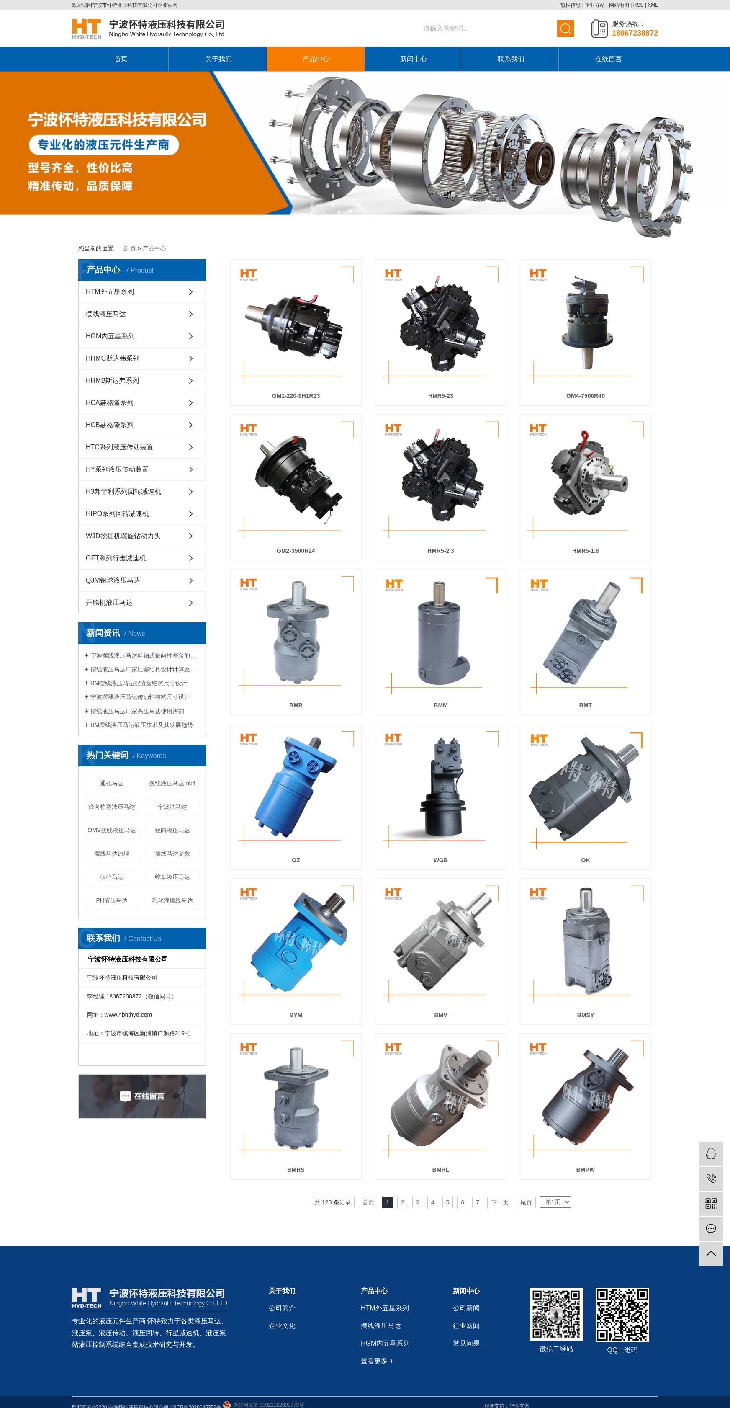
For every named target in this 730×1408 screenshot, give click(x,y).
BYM (295, 1015)
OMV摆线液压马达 (111, 830)
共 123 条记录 (332, 1202)
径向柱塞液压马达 (111, 806)
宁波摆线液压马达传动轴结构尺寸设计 (140, 697)
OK (585, 860)
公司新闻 (466, 1308)
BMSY (585, 1015)
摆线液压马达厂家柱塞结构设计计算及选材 (145, 669)
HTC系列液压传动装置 (119, 447)
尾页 (526, 1202)
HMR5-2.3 (440, 550)
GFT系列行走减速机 (116, 558)
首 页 (129, 248)
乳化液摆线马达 (172, 900)
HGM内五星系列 (110, 336)
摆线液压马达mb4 (172, 783)
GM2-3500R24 (296, 550)
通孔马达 (111, 783)
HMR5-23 (440, 395)
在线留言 (608, 58)
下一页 (500, 1202)
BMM (440, 705)
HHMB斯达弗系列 (112, 380)
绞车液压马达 (172, 877)
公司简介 (282, 1308)
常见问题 (466, 1343)
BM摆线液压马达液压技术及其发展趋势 (141, 725)
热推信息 (570, 5)
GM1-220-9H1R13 (296, 395)
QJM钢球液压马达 (113, 580)
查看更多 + (377, 1360)
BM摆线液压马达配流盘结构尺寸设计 (138, 683)
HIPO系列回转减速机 (117, 513)
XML (653, 5)
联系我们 (511, 58)
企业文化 (282, 1325)
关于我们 (218, 58)
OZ (296, 860)
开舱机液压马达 (109, 602)
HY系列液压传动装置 (117, 469)
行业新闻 (466, 1325)
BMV (440, 1015)
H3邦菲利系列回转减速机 (123, 491)
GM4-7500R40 (585, 395)
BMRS (295, 1169)
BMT (585, 705)
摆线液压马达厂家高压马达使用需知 (137, 711)
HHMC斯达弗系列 (112, 358)
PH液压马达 (112, 900)
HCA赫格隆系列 (110, 402)
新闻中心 (413, 58)
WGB (441, 860)
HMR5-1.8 (585, 550)
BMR (296, 705)
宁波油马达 (172, 806)
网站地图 (619, 5)
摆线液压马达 (106, 313)
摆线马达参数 (172, 853)
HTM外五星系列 (110, 291)
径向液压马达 (172, 830)
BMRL (440, 1169)
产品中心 (316, 58)
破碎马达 (111, 877)
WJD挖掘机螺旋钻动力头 (123, 535)
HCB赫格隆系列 (110, 424)
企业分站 (595, 5)
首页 (121, 58)
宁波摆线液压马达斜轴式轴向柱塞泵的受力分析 (145, 655)
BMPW (585, 1169)
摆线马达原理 (111, 853)
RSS (638, 5)
